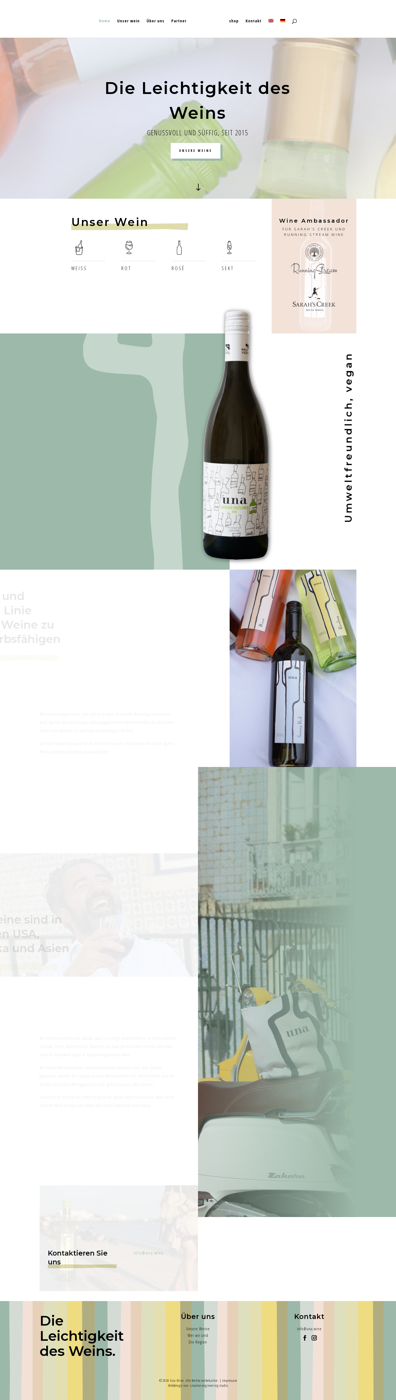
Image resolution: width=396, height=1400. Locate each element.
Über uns (157, 19)
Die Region (198, 1342)
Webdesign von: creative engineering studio (198, 1385)
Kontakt (252, 19)
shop (232, 19)
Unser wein (130, 19)
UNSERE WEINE (195, 150)
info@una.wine (309, 1328)
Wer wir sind (198, 1335)
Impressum (229, 1380)
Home (106, 19)
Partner (180, 19)
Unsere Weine (198, 1328)
